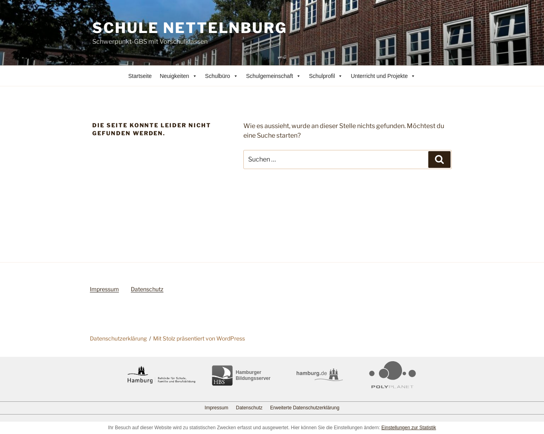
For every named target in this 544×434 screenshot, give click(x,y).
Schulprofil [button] (326, 76)
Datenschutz (147, 289)
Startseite (140, 76)
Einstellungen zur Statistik (408, 427)
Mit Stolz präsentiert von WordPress (199, 338)
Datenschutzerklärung (118, 338)
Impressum (104, 289)
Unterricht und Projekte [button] (383, 76)
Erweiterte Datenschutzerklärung (304, 408)
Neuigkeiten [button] (178, 76)
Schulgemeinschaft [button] (273, 76)
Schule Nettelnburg (189, 28)
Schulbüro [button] (221, 76)
